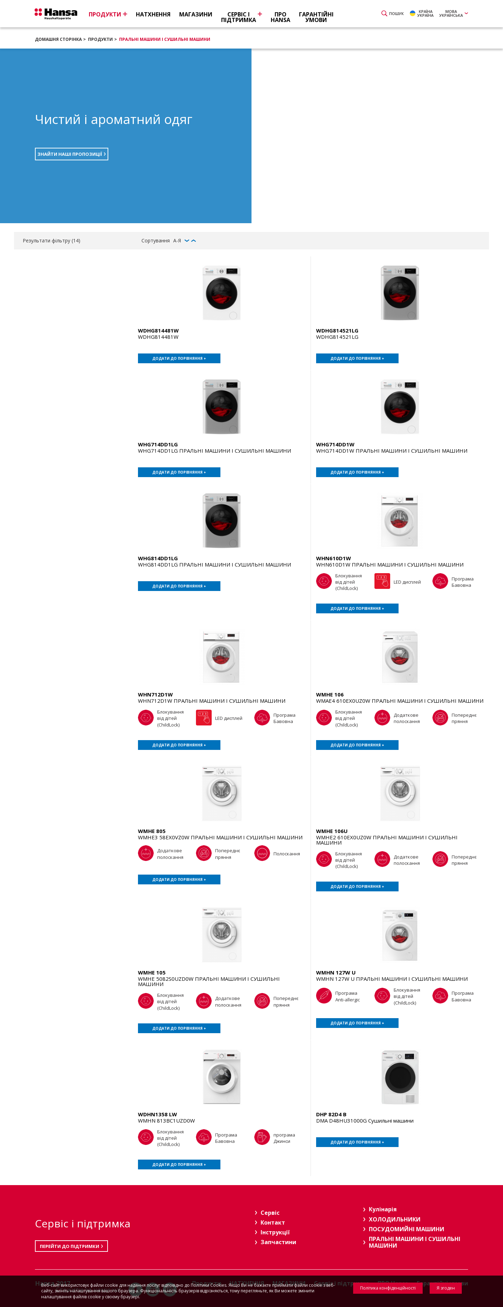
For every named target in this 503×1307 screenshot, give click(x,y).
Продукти (100, 39)
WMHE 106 (330, 694)
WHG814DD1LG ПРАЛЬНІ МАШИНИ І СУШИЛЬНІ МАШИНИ (214, 564)
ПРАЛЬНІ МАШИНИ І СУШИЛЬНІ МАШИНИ (164, 39)
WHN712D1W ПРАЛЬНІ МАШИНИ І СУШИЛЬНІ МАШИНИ (211, 700)
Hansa (57, 14)
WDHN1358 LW (157, 1114)
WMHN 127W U (336, 972)
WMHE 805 (152, 830)
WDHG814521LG (337, 330)
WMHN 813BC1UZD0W (166, 1120)
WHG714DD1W (335, 444)
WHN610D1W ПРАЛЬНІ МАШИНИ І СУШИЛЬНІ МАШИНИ (390, 564)
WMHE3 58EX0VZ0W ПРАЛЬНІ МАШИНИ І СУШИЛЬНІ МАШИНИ (220, 837)
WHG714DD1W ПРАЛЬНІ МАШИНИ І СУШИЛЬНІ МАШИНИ (391, 450)
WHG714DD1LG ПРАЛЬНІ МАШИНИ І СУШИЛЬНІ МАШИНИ (214, 450)
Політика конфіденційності (388, 1288)
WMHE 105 (152, 972)
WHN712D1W (155, 694)
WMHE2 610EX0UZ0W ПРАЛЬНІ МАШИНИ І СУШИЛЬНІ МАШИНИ (387, 840)
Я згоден (446, 1288)
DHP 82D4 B (331, 1114)
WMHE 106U (332, 830)
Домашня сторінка (58, 39)
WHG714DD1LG (158, 444)
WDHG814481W (158, 330)
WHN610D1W (333, 558)
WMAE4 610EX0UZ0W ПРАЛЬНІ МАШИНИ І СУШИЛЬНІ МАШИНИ (399, 700)
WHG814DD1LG (158, 558)
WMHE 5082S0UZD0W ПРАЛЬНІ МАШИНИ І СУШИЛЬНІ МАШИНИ (209, 981)
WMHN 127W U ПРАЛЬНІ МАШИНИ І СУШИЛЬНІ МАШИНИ (392, 978)
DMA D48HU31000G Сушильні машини (365, 1120)
